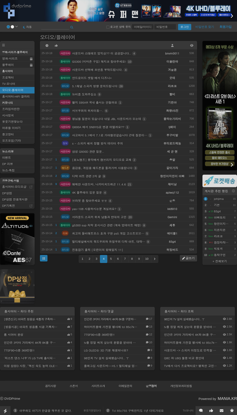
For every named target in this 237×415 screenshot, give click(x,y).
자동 (27, 27)
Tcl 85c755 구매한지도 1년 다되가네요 (138, 411)
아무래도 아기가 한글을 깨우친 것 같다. (45, 411)
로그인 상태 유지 (118, 27)
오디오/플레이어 (58, 37)
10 (147, 258)
